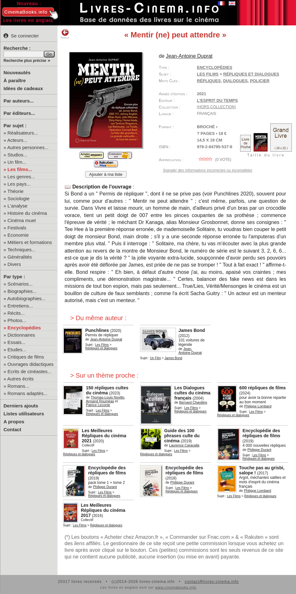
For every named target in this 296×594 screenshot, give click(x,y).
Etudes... (17, 349)
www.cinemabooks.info (176, 587)
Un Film (155, 358)
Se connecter (21, 35)
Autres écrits (20, 378)
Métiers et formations (30, 242)
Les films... (20, 169)
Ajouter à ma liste (106, 174)
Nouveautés (16, 72)
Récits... (16, 313)
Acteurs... (17, 140)
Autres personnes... (28, 147)
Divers (14, 264)
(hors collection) (216, 107)
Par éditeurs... (19, 113)
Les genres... (21, 176)
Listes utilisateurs (23, 413)
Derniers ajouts (20, 405)
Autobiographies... (26, 298)
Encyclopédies (24, 327)
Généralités (20, 257)
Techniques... (21, 249)
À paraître (14, 80)
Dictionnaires (21, 335)
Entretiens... (20, 305)
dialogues (235, 80)
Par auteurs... (18, 100)
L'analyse (18, 205)
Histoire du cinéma (27, 213)
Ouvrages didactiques (31, 364)
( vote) (214, 159)
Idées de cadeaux (23, 88)
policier (259, 80)
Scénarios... (20, 284)
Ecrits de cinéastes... (29, 371)
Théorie (15, 191)
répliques (209, 80)
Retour (65, 34)
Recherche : (17, 48)
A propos (13, 421)
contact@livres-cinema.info (212, 581)
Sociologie (19, 198)
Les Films (208, 74)
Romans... (18, 386)
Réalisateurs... (23, 132)
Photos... (17, 320)
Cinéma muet (22, 220)
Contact (12, 429)
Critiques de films (26, 357)
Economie (18, 235)
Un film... (17, 162)
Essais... (17, 342)
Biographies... (22, 291)
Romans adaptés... (28, 393)
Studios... (18, 154)
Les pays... (19, 184)
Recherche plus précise (24, 60)
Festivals (17, 227)
